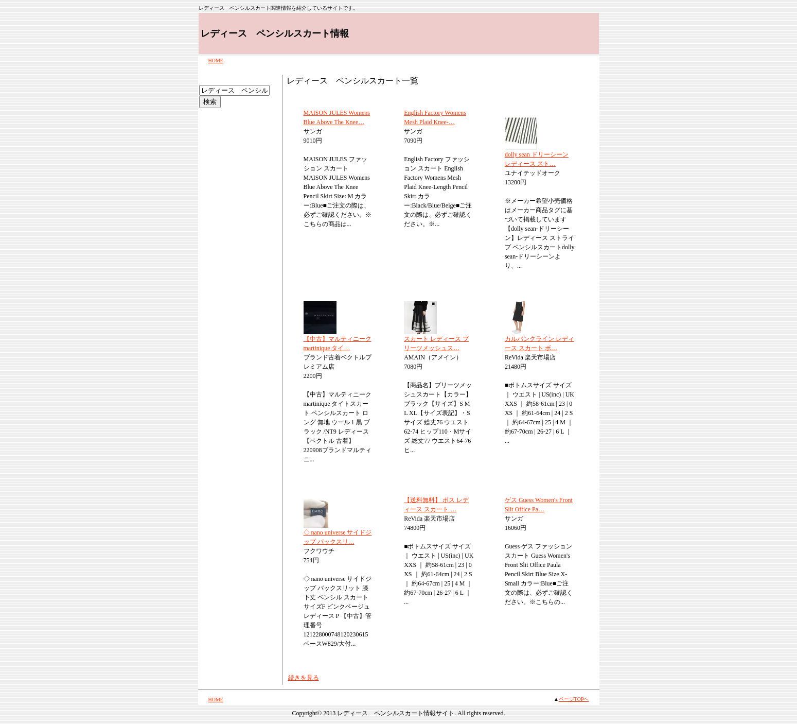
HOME (215, 60)
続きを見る (303, 677)
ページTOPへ (574, 699)
